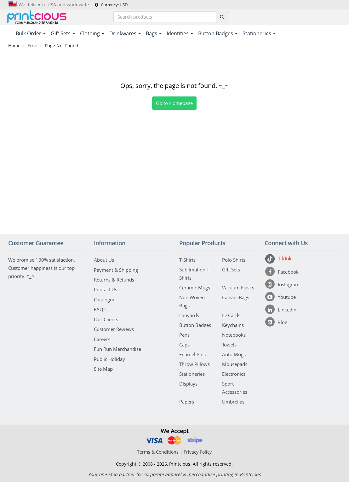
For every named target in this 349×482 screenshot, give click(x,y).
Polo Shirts (233, 260)
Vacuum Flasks (238, 288)
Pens (184, 335)
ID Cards (231, 315)
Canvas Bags (235, 297)
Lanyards (189, 315)
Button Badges (195, 325)
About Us (104, 260)
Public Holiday (109, 358)
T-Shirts (187, 260)
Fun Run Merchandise (117, 348)
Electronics (233, 374)
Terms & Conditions (158, 452)
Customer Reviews (114, 328)
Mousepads (234, 364)
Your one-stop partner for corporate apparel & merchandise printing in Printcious (174, 475)
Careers (102, 338)
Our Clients (106, 319)
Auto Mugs (234, 354)
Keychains (233, 325)
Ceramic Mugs (194, 288)
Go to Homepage (174, 103)
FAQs (100, 309)
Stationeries (192, 374)
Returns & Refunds (114, 279)
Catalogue (104, 299)
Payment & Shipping (116, 270)
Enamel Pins (192, 354)
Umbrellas (233, 402)
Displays (188, 384)
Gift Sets (231, 270)
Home (14, 46)
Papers (186, 402)
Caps (184, 345)
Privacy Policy (198, 452)
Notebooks (234, 335)
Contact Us (105, 289)
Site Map (103, 367)
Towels (229, 345)
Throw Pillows (194, 364)
